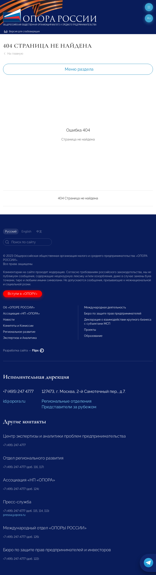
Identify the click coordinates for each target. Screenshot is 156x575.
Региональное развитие (19, 331)
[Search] (27, 242)
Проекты (90, 329)
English (26, 231)
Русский (10, 231)
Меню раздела (79, 69)
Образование (93, 335)
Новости (8, 319)
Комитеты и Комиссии (18, 325)
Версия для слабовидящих (22, 31)
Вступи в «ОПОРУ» (22, 294)
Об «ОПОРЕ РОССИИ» (19, 307)
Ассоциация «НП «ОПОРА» (21, 313)
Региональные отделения (66, 401)
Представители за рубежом (69, 406)
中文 (39, 231)
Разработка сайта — (23, 350)
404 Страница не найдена (78, 198)
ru (149, 18)
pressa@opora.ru (14, 515)
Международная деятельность (105, 307)
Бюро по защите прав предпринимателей (112, 313)
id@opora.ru (14, 401)
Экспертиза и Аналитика (20, 337)
